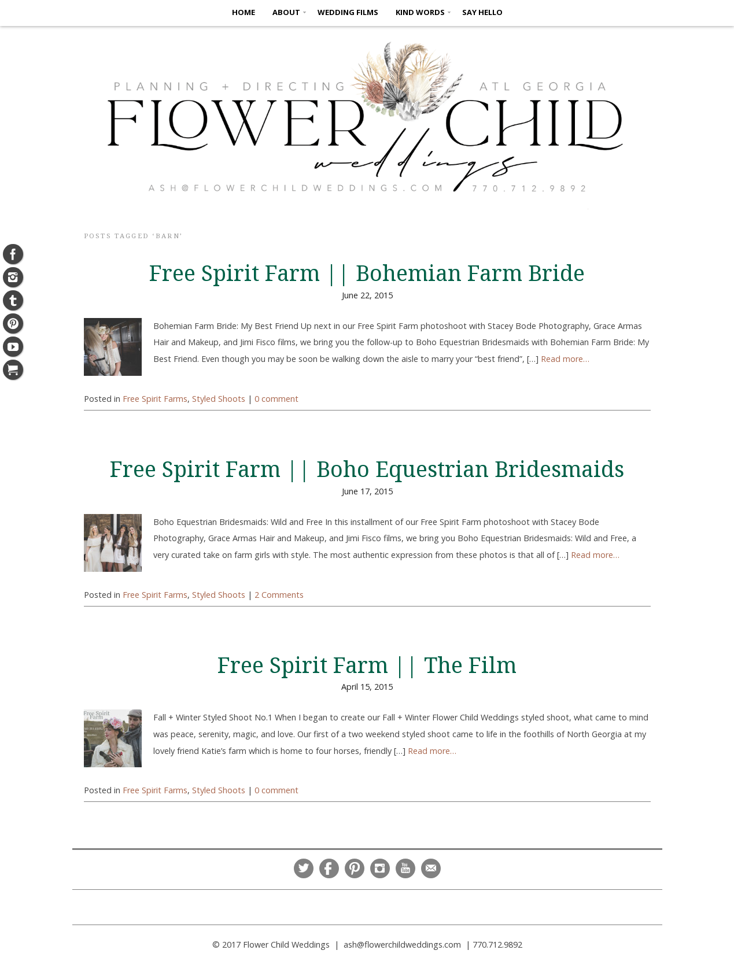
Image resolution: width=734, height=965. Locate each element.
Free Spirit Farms (155, 398)
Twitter (303, 868)
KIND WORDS (420, 12)
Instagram (380, 868)
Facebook (329, 868)
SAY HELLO (482, 12)
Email (431, 868)
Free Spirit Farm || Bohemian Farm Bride (367, 273)
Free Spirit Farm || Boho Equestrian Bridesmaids (367, 469)
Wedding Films (348, 12)
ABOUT (286, 12)
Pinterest (354, 868)
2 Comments (279, 594)
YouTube (405, 868)
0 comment (276, 398)
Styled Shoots (218, 398)
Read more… (565, 358)
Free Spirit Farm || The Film (367, 665)
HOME (243, 12)
